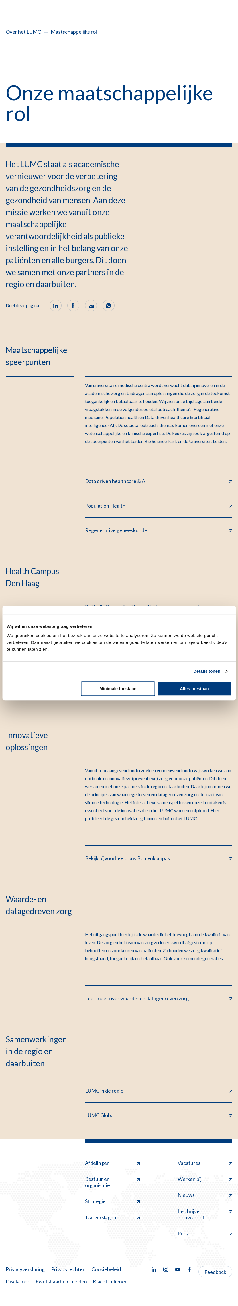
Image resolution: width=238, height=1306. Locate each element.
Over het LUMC (23, 32)
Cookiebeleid (106, 1269)
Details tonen (206, 671)
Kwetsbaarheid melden (61, 1281)
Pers (205, 1233)
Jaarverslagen (112, 1217)
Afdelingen (112, 1163)
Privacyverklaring (25, 1269)
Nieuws (205, 1195)
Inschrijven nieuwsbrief (205, 1214)
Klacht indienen (110, 1281)
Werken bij (205, 1179)
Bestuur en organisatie (112, 1182)
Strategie (112, 1201)
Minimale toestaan (118, 688)
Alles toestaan (194, 688)
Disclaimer (17, 1281)
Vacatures (205, 1163)
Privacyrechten (68, 1269)
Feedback (215, 1272)
